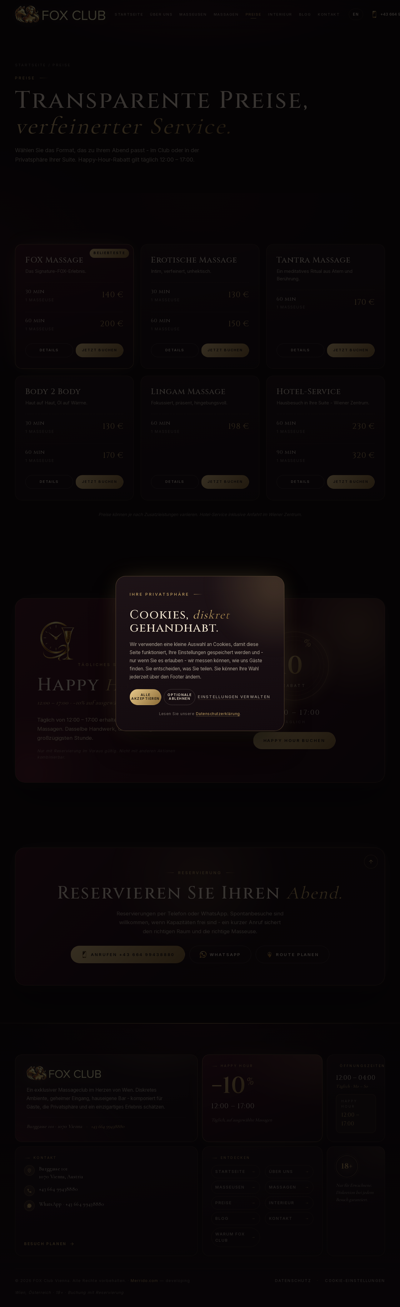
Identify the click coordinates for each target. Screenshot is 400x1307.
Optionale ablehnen (180, 697)
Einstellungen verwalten (234, 696)
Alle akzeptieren (145, 697)
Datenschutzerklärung (218, 713)
